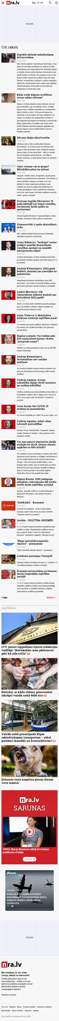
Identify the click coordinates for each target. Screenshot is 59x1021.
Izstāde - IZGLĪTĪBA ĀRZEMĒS (35, 520)
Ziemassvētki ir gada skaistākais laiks (37, 226)
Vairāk (30, 859)
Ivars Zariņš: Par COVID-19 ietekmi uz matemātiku (32, 407)
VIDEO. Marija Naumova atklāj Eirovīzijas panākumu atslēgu (26, 851)
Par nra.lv (4, 1007)
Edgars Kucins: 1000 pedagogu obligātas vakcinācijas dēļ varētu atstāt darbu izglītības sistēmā (36, 481)
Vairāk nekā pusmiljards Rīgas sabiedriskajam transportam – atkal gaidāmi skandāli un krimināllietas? (26, 737)
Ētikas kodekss (17, 1011)
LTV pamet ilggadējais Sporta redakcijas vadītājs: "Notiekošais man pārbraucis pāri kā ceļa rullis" (29, 650)
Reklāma (13, 1007)
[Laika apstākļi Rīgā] (37, 2)
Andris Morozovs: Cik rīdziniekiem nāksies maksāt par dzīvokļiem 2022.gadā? (36, 294)
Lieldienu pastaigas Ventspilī (34, 555)
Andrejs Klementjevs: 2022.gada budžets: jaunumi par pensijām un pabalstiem (37, 271)
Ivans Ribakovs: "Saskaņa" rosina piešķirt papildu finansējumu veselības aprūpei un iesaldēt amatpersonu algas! (37, 246)
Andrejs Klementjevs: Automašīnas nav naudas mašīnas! (32, 359)
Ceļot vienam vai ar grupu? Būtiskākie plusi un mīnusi (33, 168)
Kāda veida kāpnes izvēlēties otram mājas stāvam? (34, 96)
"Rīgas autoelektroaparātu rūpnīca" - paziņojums (32, 542)
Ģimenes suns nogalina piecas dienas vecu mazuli (27, 781)
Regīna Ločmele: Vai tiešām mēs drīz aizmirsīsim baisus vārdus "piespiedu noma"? (36, 338)
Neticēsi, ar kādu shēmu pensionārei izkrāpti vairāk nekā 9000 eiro (26, 693)
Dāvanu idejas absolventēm (33, 137)
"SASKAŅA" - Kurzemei (30, 502)
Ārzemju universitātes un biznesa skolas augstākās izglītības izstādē (37, 573)
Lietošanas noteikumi (44, 1007)
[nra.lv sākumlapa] (12, 3)
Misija (19, 1007)
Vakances (28, 1011)
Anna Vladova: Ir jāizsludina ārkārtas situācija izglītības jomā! (37, 317)
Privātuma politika (29, 1007)
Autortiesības (6, 1011)
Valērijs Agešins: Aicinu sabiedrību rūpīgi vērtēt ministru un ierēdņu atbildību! (36, 382)
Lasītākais (8, 608)
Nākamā (52, 597)
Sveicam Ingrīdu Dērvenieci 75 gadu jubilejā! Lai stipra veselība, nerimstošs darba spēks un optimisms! (36, 205)
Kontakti (36, 1011)
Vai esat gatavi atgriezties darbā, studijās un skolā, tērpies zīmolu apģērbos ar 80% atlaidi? (36, 444)
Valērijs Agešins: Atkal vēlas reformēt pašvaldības (34, 422)
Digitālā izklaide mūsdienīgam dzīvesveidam (35, 56)
